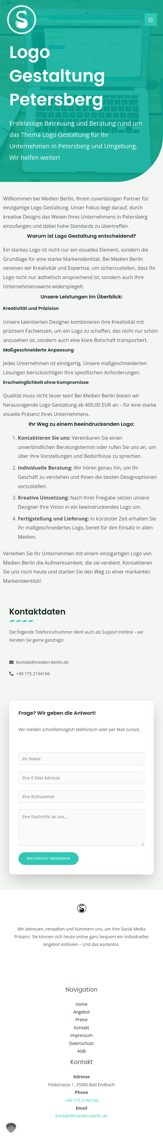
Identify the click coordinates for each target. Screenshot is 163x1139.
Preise (81, 1019)
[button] (11, 1128)
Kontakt (81, 1027)
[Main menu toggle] (151, 19)
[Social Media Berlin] (21, 19)
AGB (81, 1051)
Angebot (81, 1012)
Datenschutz (81, 1043)
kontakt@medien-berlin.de (81, 1116)
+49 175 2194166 (81, 1100)
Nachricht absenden (48, 858)
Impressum (81, 1035)
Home (81, 1004)
